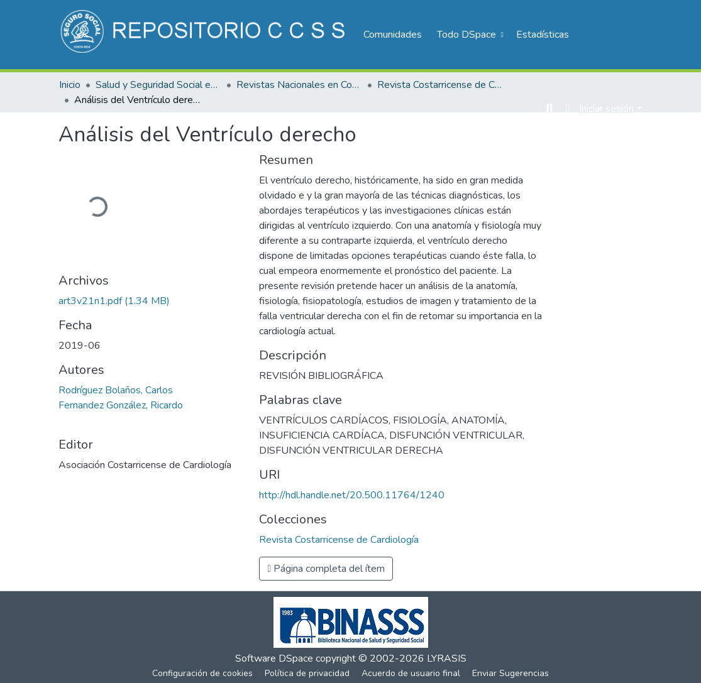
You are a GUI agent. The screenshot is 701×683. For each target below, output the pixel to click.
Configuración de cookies (202, 673)
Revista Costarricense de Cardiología (440, 85)
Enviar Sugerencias (510, 673)
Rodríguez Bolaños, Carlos (115, 390)
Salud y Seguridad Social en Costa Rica (158, 85)
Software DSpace (274, 658)
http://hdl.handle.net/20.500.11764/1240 (351, 495)
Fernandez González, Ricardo (120, 405)
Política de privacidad (307, 673)
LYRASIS (446, 658)
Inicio (69, 85)
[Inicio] (204, 34)
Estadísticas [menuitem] (542, 34)
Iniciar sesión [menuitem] (606, 109)
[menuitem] (469, 34)
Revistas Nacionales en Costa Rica (299, 85)
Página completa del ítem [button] (326, 569)
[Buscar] (549, 108)
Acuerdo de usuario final (411, 673)
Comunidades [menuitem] (392, 34)
